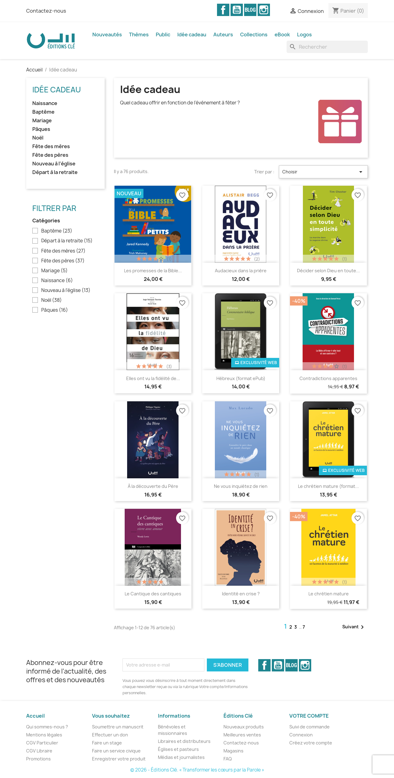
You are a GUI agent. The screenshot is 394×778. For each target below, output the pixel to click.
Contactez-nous (46, 10)
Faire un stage (107, 743)
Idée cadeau (191, 34)
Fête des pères (50, 155)
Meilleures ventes (242, 735)
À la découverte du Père (153, 486)
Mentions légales (44, 735)
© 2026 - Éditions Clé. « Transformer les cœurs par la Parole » (197, 770)
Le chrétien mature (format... (328, 486)
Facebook (223, 10)
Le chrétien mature (328, 594)
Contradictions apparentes (328, 378)
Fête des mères (51, 146)
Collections (253, 34)
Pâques (41, 129)
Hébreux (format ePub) (240, 378)
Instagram (264, 10)
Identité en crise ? (241, 594)
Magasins (233, 751)
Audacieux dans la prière (241, 271)
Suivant (354, 627)
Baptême (43, 112)
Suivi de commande (309, 727)
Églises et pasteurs (178, 749)
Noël (37, 138)
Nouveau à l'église (53, 163)
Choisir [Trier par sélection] (323, 172)
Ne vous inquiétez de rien (240, 486)
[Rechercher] (327, 47)
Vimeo (250, 10)
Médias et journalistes (181, 757)
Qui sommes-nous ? (47, 727)
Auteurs (223, 34)
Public (163, 34)
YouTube (237, 10)
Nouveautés (107, 34)
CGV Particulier (42, 743)
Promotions (38, 759)
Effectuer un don (110, 735)
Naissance (44, 103)
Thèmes (139, 34)
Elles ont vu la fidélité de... (153, 378)
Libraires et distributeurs (184, 741)
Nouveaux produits (243, 727)
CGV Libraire (39, 751)
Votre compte (309, 715)
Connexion (301, 735)
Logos (304, 34)
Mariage (42, 120)
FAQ (227, 759)
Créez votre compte (310, 743)
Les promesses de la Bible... (153, 271)
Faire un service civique (116, 751)
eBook (282, 34)
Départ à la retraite (55, 172)
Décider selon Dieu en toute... (328, 271)
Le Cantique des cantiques (153, 594)
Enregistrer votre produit (119, 759)
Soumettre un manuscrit (117, 727)
